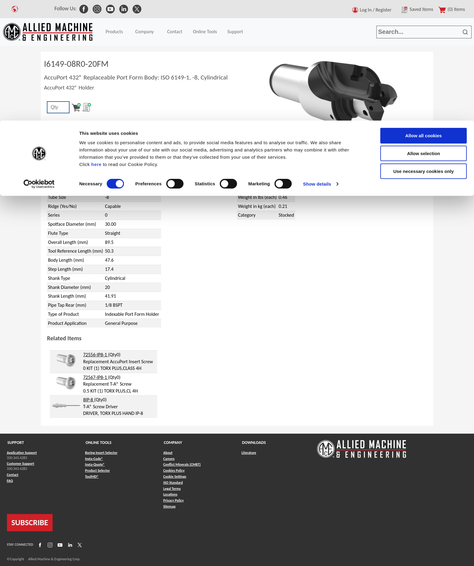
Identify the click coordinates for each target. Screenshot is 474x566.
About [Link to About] (168, 453)
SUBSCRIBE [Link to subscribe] (29, 522)
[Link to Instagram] (49, 544)
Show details (317, 63)
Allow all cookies (423, 15)
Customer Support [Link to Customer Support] (20, 463)
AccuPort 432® (71, 150)
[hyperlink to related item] (66, 360)
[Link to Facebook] (39, 544)
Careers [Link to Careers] (168, 459)
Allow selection (423, 32)
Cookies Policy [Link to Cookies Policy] (174, 470)
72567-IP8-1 (95, 377)
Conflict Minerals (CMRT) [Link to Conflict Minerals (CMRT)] (182, 464)
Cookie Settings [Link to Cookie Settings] (174, 476)
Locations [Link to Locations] (170, 494)
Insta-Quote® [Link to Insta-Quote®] (95, 464)
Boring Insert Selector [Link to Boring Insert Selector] (101, 453)
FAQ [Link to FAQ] (10, 481)
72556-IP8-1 (95, 354)
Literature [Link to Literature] (249, 453)
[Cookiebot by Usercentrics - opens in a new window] (39, 63)
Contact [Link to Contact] (12, 475)
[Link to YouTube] (59, 544)
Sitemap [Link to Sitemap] (169, 506)
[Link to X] (78, 544)
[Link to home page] (361, 446)
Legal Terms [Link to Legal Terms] (172, 489)
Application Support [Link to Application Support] (22, 453)
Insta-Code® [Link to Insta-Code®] (94, 459)
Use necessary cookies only (423, 50)
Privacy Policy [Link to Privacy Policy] (173, 500)
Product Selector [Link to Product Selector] (97, 470)
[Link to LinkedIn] (69, 544)
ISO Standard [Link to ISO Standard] (173, 482)
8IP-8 (88, 400)
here (96, 43)
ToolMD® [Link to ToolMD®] (92, 476)
